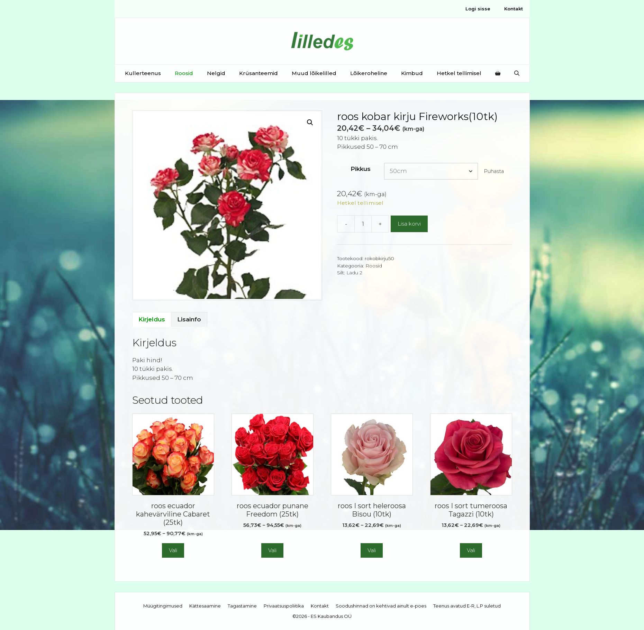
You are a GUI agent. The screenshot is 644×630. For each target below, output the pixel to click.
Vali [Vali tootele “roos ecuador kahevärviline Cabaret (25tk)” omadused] (173, 550)
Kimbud (412, 73)
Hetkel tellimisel (459, 73)
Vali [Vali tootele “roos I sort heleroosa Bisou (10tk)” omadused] (372, 550)
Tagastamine (242, 606)
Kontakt (513, 8)
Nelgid (216, 73)
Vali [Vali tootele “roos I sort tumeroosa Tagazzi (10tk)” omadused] (471, 550)
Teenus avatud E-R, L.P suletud (467, 606)
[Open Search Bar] (516, 73)
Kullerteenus (143, 73)
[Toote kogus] (363, 223)
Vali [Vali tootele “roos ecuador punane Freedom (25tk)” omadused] (272, 550)
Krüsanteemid (258, 73)
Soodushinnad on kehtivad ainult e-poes (381, 606)
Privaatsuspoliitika (284, 606)
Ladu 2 (354, 272)
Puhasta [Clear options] (494, 171)
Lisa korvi (409, 223)
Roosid (184, 73)
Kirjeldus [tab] (151, 319)
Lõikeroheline (368, 73)
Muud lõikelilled (314, 73)
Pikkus (361, 168)
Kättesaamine (205, 606)
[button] (310, 122)
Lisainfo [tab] (189, 319)
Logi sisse (477, 8)
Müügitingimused (162, 606)
